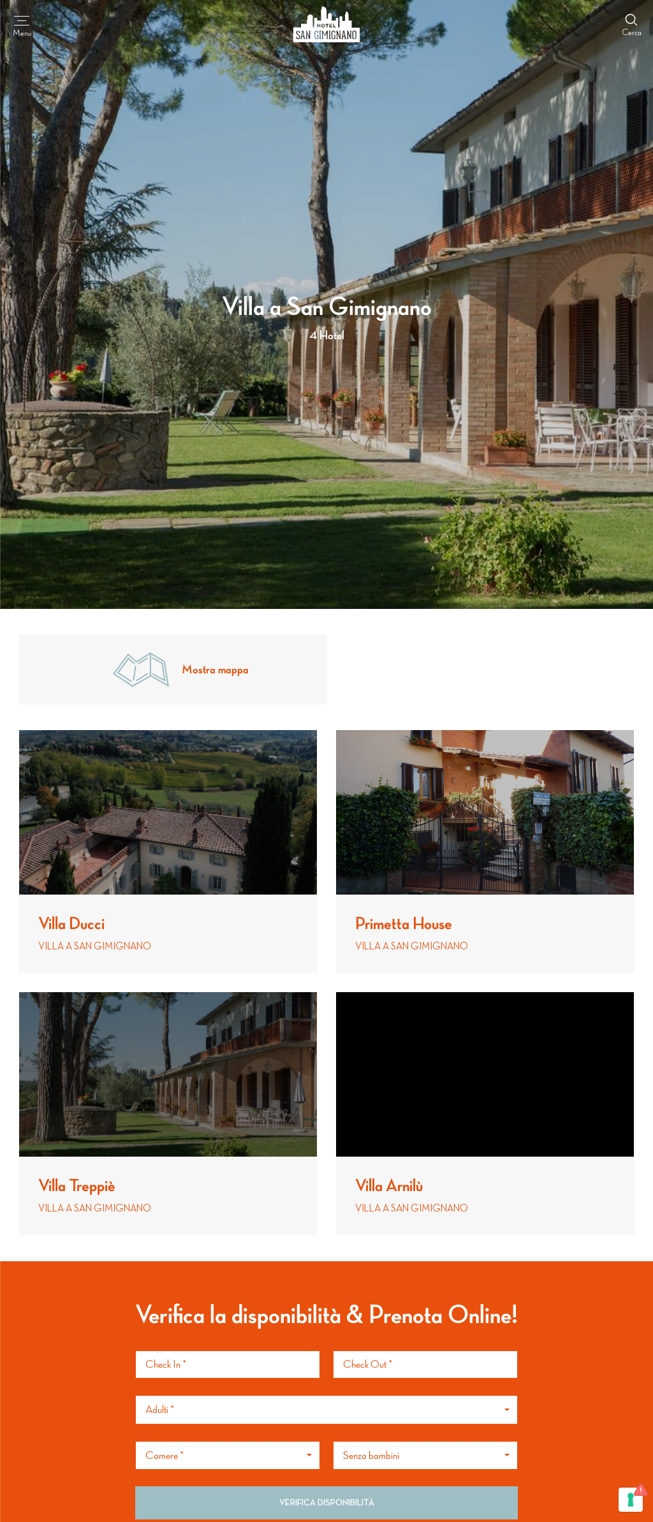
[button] (326, 1409)
